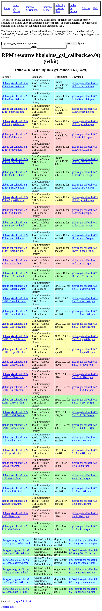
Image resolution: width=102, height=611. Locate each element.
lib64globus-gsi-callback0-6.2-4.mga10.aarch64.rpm (83, 542)
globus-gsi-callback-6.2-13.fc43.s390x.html (15, 135)
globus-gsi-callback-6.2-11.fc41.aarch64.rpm (85, 237)
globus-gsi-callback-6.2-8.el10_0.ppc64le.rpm (85, 325)
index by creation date (60, 8)
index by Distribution (31, 8)
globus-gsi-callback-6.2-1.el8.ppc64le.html (15, 502)
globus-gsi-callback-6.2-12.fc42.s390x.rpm (85, 211)
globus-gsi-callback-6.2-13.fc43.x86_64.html (15, 161)
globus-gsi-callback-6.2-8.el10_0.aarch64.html (15, 287)
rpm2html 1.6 (23, 601)
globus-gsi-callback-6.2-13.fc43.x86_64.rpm (85, 161)
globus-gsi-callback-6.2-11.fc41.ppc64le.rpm (85, 249)
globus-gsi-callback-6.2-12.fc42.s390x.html (15, 211)
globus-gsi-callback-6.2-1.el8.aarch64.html (15, 490)
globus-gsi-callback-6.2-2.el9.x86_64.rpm (85, 477)
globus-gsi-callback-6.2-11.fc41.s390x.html (15, 262)
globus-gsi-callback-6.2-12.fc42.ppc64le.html (15, 199)
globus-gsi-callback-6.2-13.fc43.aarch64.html (15, 85)
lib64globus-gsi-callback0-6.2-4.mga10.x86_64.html (16, 552)
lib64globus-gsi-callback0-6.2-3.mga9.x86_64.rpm (83, 571)
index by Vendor (47, 8)
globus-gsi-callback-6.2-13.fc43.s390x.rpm (85, 135)
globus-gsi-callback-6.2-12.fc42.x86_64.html (15, 224)
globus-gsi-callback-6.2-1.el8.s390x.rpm (85, 515)
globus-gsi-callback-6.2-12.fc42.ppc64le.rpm (85, 199)
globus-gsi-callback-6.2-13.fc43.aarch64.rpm (85, 85)
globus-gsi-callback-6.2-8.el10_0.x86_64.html (15, 401)
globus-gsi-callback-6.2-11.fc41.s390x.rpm (85, 262)
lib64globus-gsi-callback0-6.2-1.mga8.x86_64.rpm (83, 590)
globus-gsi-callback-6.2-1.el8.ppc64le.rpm (85, 502)
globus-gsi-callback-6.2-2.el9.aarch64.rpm (85, 439)
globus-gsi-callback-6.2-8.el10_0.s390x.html (15, 363)
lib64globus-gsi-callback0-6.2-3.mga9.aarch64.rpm (83, 561)
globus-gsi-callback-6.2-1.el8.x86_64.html (15, 527)
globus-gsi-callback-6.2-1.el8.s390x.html (15, 515)
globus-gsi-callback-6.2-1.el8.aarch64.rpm (85, 490)
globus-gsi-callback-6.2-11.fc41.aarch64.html (15, 237)
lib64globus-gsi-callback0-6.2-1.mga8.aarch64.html (16, 581)
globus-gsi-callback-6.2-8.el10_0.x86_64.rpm (85, 401)
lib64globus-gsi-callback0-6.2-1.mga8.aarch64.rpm (83, 581)
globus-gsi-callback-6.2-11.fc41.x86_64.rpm (85, 275)
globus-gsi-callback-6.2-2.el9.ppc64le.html (15, 452)
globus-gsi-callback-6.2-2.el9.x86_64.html (15, 477)
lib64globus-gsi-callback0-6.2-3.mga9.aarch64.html (16, 561)
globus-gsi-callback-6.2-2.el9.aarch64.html (15, 439)
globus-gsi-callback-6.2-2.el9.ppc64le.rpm (85, 452)
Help (95, 8)
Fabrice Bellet (8, 606)
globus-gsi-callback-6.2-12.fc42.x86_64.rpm (85, 224)
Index (7, 8)
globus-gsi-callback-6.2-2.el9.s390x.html (15, 464)
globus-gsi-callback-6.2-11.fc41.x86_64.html (15, 275)
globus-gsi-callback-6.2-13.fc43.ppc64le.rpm (85, 110)
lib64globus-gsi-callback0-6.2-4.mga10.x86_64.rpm (83, 552)
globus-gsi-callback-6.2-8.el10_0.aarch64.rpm (85, 287)
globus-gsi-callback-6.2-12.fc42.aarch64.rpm (85, 186)
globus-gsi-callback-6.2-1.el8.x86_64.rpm (85, 527)
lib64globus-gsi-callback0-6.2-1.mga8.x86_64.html (16, 590)
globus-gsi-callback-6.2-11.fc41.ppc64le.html (15, 249)
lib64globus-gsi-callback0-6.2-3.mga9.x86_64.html (16, 571)
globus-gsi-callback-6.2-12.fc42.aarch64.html (15, 186)
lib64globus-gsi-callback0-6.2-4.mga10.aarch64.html (16, 542)
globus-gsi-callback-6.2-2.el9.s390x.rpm (85, 464)
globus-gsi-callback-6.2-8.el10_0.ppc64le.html (15, 325)
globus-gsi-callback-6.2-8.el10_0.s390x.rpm (85, 363)
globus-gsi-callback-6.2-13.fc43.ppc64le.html (15, 110)
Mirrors (86, 8)
